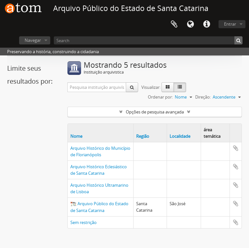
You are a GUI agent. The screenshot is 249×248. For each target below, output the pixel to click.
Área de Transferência (174, 24)
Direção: (203, 97)
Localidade (180, 136)
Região (142, 136)
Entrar (230, 24)
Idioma (190, 24)
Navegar (33, 40)
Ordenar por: (160, 97)
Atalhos (206, 24)
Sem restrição (83, 222)
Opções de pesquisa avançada (155, 112)
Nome (76, 136)
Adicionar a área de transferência (235, 148)
